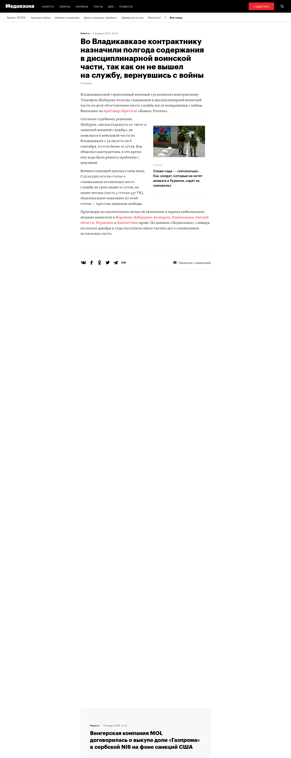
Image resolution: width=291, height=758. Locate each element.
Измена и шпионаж (67, 17)
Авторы (86, 724)
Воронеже (124, 217)
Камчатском (127, 223)
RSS (133, 710)
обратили (129, 111)
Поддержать (261, 6)
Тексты (98, 6)
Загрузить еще (145, 586)
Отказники (86, 82)
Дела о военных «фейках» (100, 17)
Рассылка (135, 717)
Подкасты (126, 6)
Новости (48, 6)
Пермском (104, 223)
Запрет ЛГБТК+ (16, 17)
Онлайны (82, 6)
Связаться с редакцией (192, 278)
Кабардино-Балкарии (152, 217)
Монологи (154, 17)
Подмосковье (183, 217)
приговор (112, 111)
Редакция (87, 710)
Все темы (176, 17)
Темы (85, 731)
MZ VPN (134, 724)
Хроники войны (40, 17)
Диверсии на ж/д (132, 17)
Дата (111, 6)
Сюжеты (64, 6)
